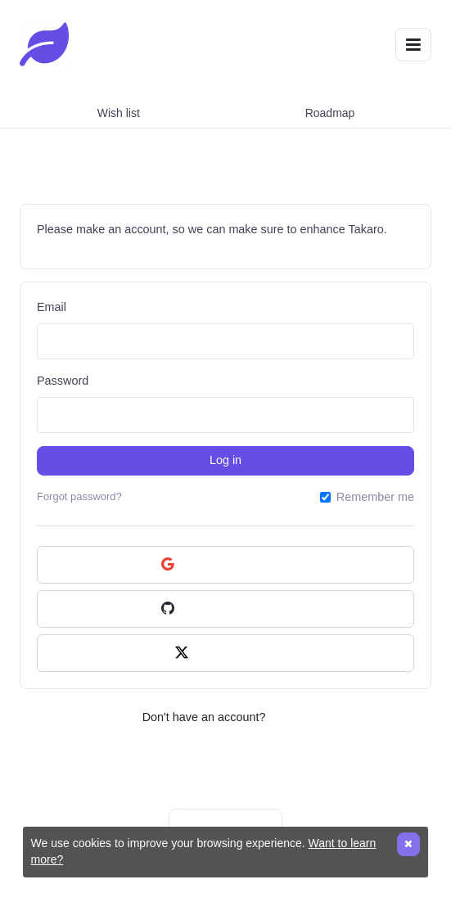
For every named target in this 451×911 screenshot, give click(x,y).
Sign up (288, 717)
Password (62, 380)
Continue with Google (226, 565)
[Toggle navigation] (413, 44)
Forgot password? (79, 496)
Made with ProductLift (225, 820)
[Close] (408, 844)
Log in (225, 460)
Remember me (375, 497)
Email (51, 306)
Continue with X (225, 653)
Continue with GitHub (225, 609)
